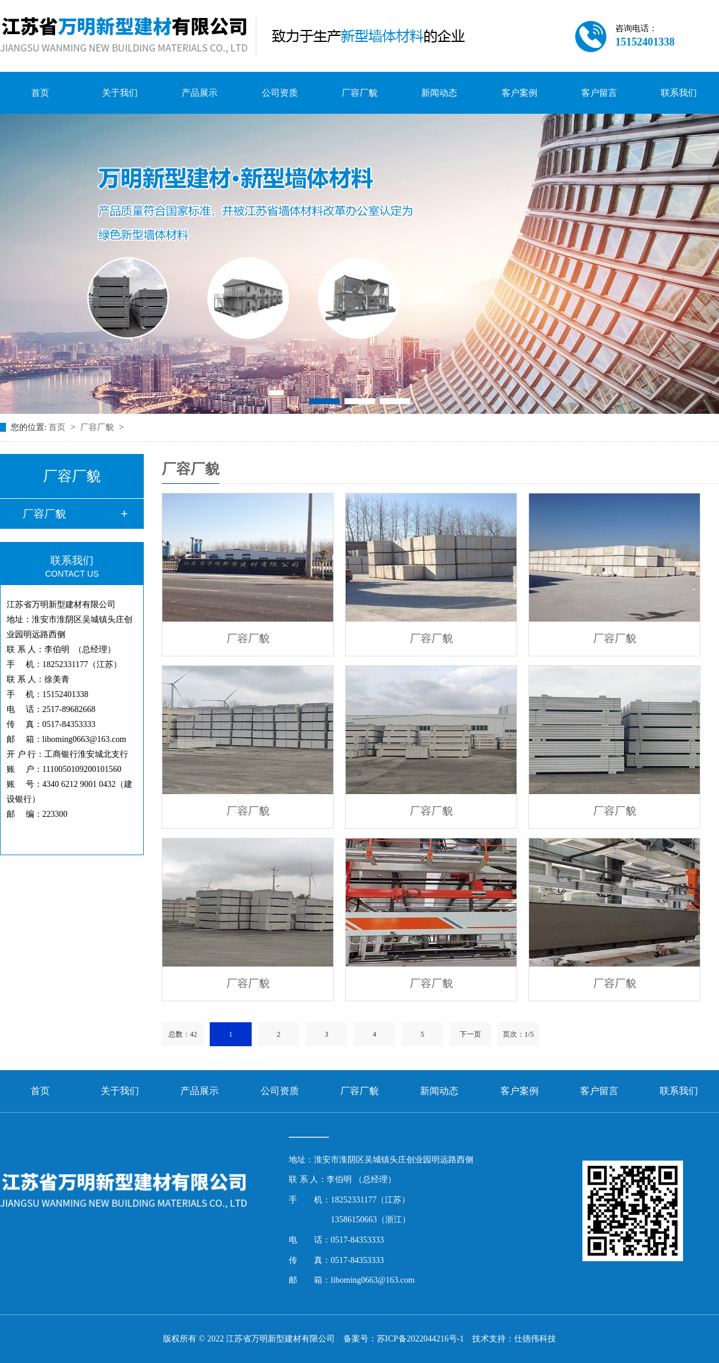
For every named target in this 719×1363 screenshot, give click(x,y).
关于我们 (120, 93)
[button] (324, 401)
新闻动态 (439, 93)
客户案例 (519, 93)
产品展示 (199, 93)
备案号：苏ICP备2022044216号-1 (403, 1338)
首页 (40, 93)
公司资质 (280, 93)
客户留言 (599, 93)
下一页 (470, 1034)
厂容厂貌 (359, 93)
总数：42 (182, 1034)
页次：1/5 (518, 1034)
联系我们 (679, 93)
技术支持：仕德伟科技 (514, 1338)
